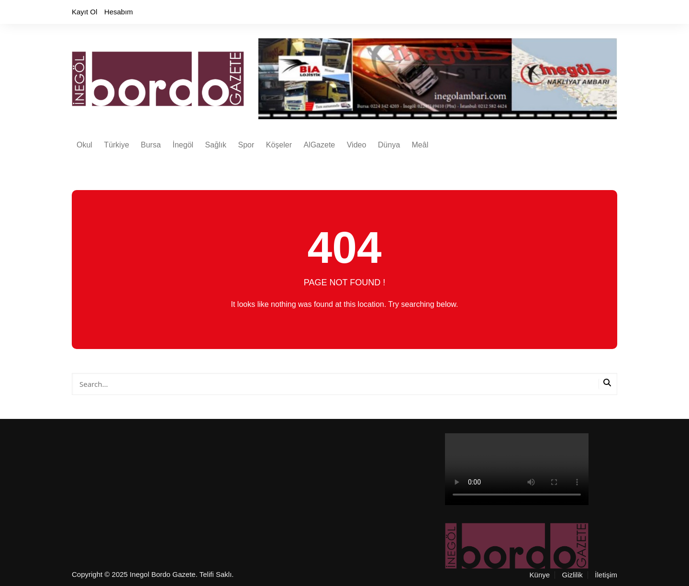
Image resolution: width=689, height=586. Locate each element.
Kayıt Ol (84, 12)
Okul (84, 145)
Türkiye (116, 145)
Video (357, 145)
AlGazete (319, 145)
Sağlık (215, 145)
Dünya (389, 145)
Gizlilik (572, 575)
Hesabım (118, 12)
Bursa (151, 145)
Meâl (420, 145)
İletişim (606, 575)
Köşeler (279, 145)
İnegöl (183, 145)
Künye (540, 575)
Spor (246, 145)
